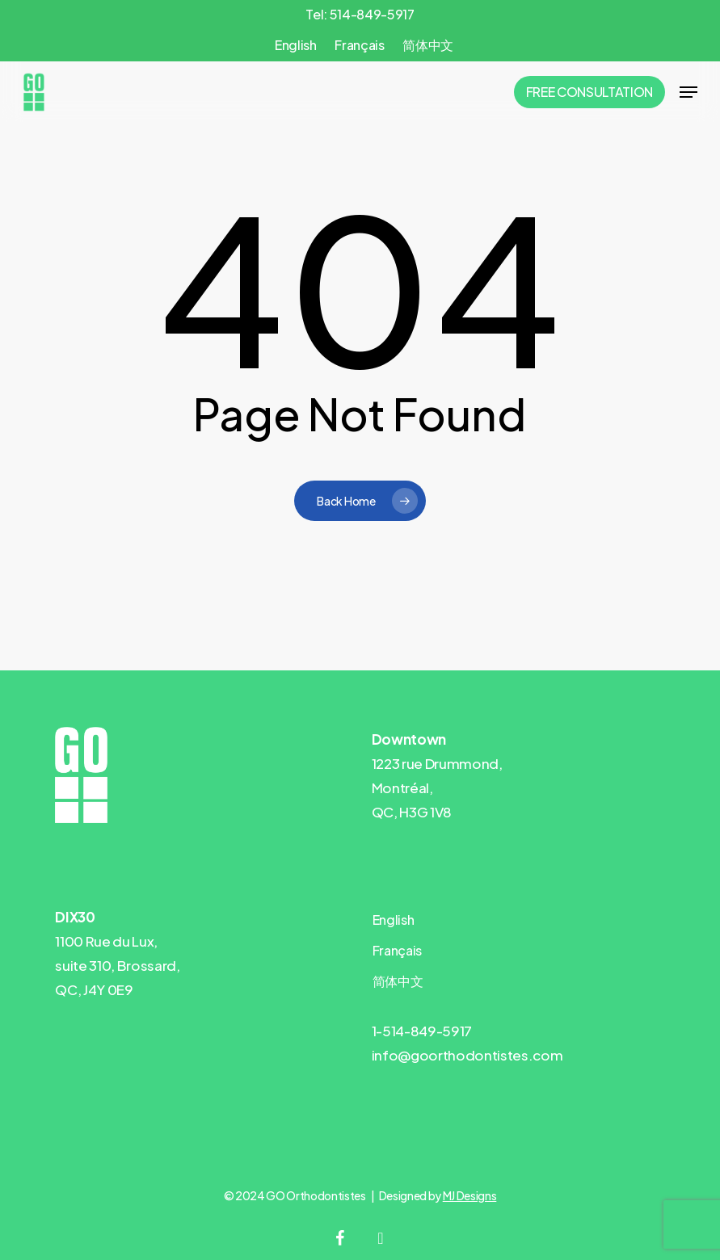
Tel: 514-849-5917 (359, 14)
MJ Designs (470, 1195)
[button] (688, 92)
